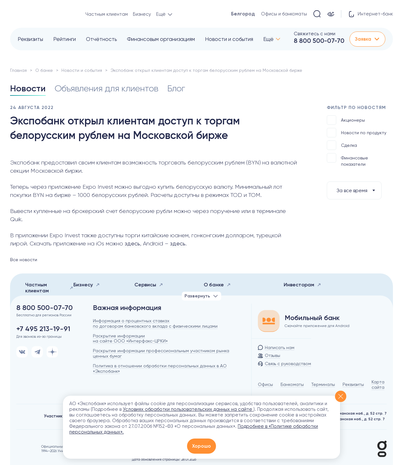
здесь (131, 243)
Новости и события (229, 39)
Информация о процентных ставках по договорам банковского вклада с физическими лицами (155, 323)
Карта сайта (378, 384)
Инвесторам (302, 285)
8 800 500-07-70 (319, 40)
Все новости (23, 259)
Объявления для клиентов (106, 88)
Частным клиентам (106, 14)
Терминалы (323, 384)
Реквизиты (30, 39)
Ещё (268, 39)
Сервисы (148, 285)
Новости (28, 88)
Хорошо (201, 446)
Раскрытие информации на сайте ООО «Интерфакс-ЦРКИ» (130, 338)
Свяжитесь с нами (314, 34)
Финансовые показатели (347, 160)
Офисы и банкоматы (284, 14)
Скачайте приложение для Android (317, 326)
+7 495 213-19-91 (43, 329)
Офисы (265, 384)
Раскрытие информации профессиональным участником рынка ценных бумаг (161, 353)
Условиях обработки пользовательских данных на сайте (188, 409)
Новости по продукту (356, 132)
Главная (18, 70)
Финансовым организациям (161, 39)
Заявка (367, 39)
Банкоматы (292, 384)
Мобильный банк (312, 318)
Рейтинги (64, 39)
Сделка (342, 145)
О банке (44, 70)
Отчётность (101, 39)
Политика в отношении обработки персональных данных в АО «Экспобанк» (160, 368)
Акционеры (346, 120)
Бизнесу (142, 14)
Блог (176, 88)
